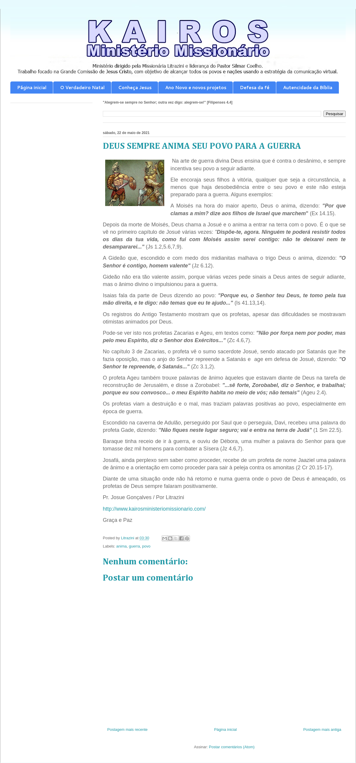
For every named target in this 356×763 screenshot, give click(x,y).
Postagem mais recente (127, 729)
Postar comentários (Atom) (232, 747)
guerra (134, 546)
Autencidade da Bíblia (307, 87)
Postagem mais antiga (322, 729)
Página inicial (31, 87)
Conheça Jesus (135, 87)
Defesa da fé (254, 87)
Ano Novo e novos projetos (195, 87)
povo (146, 546)
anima (121, 546)
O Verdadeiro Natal (82, 87)
